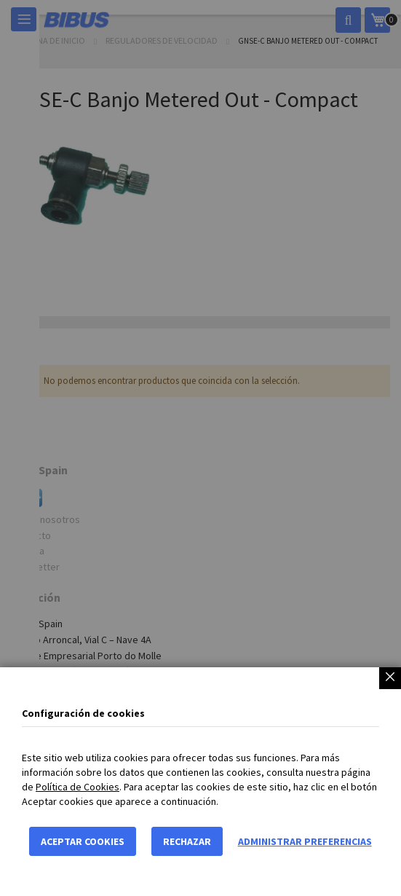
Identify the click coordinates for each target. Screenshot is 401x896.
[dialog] (200, 448)
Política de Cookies (77, 786)
